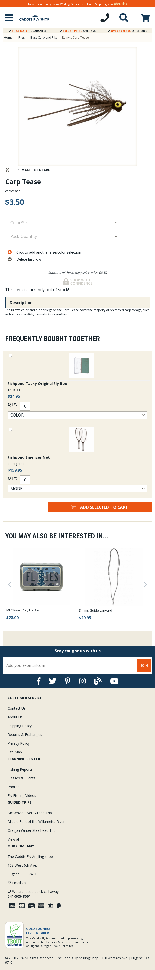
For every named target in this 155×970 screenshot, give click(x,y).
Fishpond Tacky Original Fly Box (37, 383)
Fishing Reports (20, 769)
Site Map (15, 752)
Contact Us (17, 708)
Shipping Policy (20, 725)
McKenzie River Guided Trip (30, 812)
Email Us (17, 882)
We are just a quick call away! (33, 894)
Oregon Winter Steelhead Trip (32, 830)
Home (8, 37)
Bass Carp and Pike (44, 37)
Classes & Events (21, 778)
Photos (13, 786)
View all (14, 839)
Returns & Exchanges (25, 734)
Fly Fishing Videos (22, 795)
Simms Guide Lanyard (95, 610)
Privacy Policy (19, 743)
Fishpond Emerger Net (29, 457)
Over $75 (78, 31)
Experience (127, 31)
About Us (15, 717)
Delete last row (28, 259)
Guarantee (27, 31)
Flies (21, 37)
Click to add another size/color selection (48, 252)
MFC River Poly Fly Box (23, 610)
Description (21, 302)
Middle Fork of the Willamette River (36, 821)
